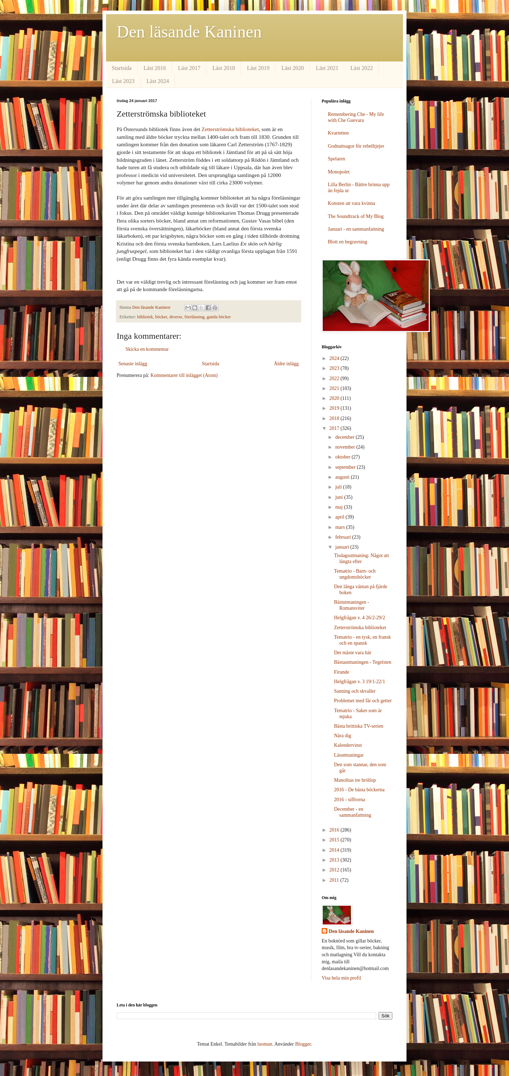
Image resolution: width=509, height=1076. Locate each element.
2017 (335, 428)
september (346, 467)
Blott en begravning (347, 241)
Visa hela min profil (341, 978)
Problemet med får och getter (363, 700)
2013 (335, 860)
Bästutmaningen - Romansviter (351, 605)
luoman (264, 1044)
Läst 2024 (158, 81)
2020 (335, 398)
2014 (335, 850)
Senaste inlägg (132, 363)
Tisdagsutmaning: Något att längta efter (361, 558)
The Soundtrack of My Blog (356, 216)
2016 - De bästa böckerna (359, 789)
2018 (335, 418)
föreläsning (195, 316)
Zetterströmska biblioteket (230, 129)
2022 (335, 378)
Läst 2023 (123, 81)
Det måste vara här (352, 652)
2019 (335, 408)
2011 (334, 880)
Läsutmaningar (349, 755)
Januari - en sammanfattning (356, 229)
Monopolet (339, 172)
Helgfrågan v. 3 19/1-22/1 (359, 681)
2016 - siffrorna (349, 799)
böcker (161, 316)
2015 (335, 840)
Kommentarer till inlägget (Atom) (184, 375)
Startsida (121, 68)
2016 (335, 830)
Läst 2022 (361, 68)
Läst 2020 (292, 68)
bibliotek (145, 316)
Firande (341, 672)
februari (343, 537)
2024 (335, 358)
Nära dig (342, 735)
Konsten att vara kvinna (351, 203)
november (345, 447)
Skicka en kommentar (147, 349)
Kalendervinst (348, 745)
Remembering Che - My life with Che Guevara (356, 117)
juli (339, 487)
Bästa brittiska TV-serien (358, 726)
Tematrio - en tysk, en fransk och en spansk (362, 640)
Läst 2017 (189, 68)
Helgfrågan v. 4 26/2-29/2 (359, 617)
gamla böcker (219, 316)
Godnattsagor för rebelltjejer (356, 146)
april (340, 517)
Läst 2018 (223, 68)
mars (340, 527)
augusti (343, 477)
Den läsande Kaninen (189, 31)
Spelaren (336, 158)
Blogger (303, 1044)
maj (339, 507)
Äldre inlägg (286, 363)
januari (342, 547)
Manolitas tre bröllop (355, 780)
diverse (175, 316)
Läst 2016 (155, 68)
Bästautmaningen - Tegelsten (362, 662)
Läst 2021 (327, 68)
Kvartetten (338, 133)
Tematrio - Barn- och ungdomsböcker (355, 574)
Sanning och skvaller (354, 691)
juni (339, 497)
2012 (335, 870)
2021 (335, 388)
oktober (343, 457)
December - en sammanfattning (352, 812)
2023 (335, 368)
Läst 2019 (258, 68)
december (345, 437)
